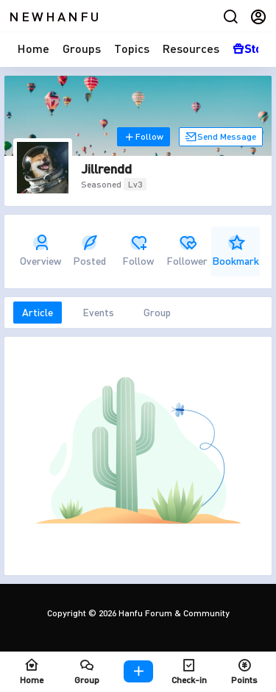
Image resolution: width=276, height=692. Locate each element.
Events (98, 312)
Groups (82, 48)
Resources (191, 48)
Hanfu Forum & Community (173, 612)
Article (37, 312)
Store (253, 48)
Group (157, 312)
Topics (131, 48)
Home (33, 48)
